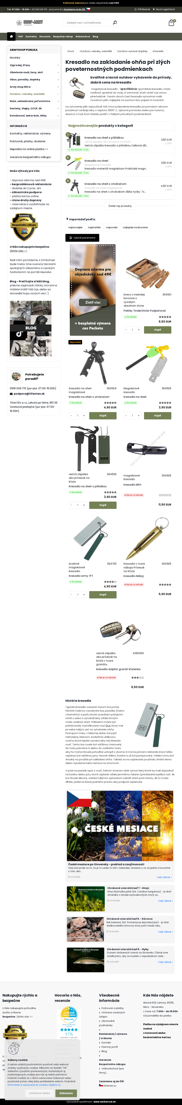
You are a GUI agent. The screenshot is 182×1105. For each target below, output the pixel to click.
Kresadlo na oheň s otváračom (89, 397)
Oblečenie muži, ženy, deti (26, 72)
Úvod (70, 51)
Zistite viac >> (18, 251)
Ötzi (107, 725)
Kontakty (31, 36)
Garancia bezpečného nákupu (30, 157)
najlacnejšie (75, 227)
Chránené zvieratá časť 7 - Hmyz (128, 888)
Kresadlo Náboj (134, 576)
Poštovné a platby (113, 1008)
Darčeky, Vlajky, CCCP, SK (26, 108)
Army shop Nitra (20, 87)
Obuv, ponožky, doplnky (25, 79)
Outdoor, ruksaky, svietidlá (27, 94)
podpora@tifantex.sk (29, 394)
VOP (20, 36)
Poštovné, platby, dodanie (27, 141)
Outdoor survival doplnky (132, 51)
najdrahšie (94, 227)
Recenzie (44, 36)
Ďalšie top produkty (120, 206)
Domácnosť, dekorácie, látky (28, 115)
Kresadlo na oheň (135, 397)
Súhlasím (66, 1093)
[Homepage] (11, 36)
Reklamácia (83, 36)
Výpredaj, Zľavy (20, 65)
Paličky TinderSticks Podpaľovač (145, 310)
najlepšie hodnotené (135, 227)
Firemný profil (110, 1047)
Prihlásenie (144, 9)
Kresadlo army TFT (81, 576)
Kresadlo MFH (132, 484)
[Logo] (30, 22)
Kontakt (106, 1042)
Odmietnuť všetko (39, 1093)
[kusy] (132, 330)
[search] (115, 22)
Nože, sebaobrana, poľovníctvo (30, 101)
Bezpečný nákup (63, 36)
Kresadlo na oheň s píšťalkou (88, 486)
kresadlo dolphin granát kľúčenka (118, 669)
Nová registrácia (165, 9)
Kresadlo (158, 51)
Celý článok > (164, 877)
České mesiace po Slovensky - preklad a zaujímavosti (106, 864)
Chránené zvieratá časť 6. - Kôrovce (130, 919)
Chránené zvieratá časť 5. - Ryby (128, 949)
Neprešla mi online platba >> (29, 149)
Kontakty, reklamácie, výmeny (30, 133)
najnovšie (111, 227)
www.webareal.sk (104, 1101)
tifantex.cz (108, 1085)
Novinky (15, 58)
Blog (95, 36)
